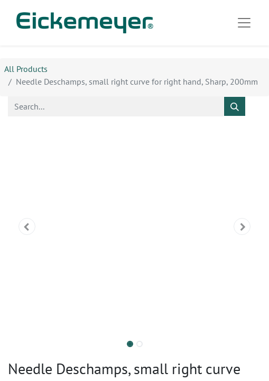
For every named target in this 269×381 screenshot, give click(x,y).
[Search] (235, 106)
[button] (27, 226)
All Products (26, 69)
